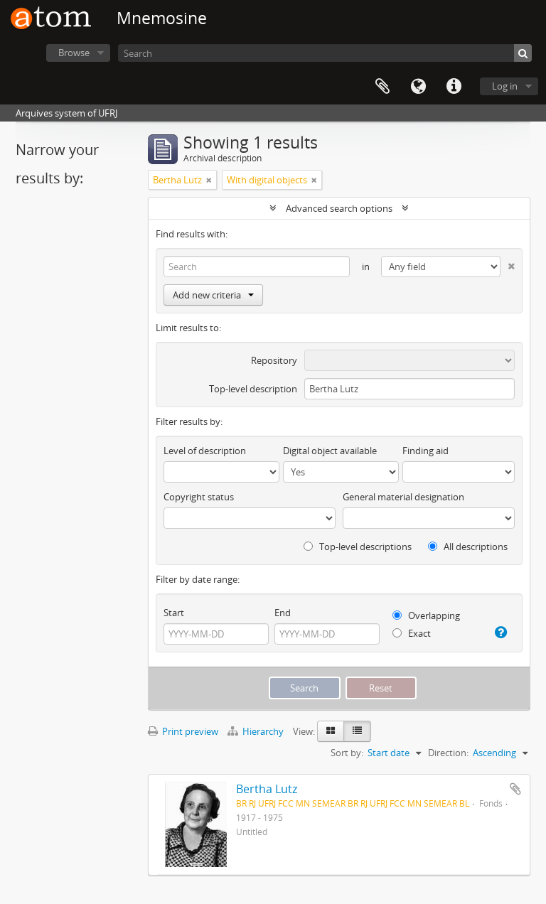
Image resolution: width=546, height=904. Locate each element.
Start (174, 612)
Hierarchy (257, 731)
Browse (74, 52)
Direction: (448, 752)
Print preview (183, 731)
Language (418, 86)
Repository (274, 360)
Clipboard (382, 86)
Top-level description (253, 388)
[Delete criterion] (507, 263)
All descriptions (468, 546)
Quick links (453, 86)
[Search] (325, 53)
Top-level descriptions (358, 546)
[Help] (500, 632)
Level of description (205, 450)
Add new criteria (213, 295)
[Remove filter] (209, 180)
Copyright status (199, 496)
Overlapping (426, 615)
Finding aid (425, 450)
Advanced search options (339, 208)
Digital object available (330, 450)
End (282, 612)
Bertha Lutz (266, 789)
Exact (411, 633)
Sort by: (347, 752)
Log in (505, 86)
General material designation (403, 496)
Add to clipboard (515, 789)
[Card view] (330, 731)
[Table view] (357, 731)
